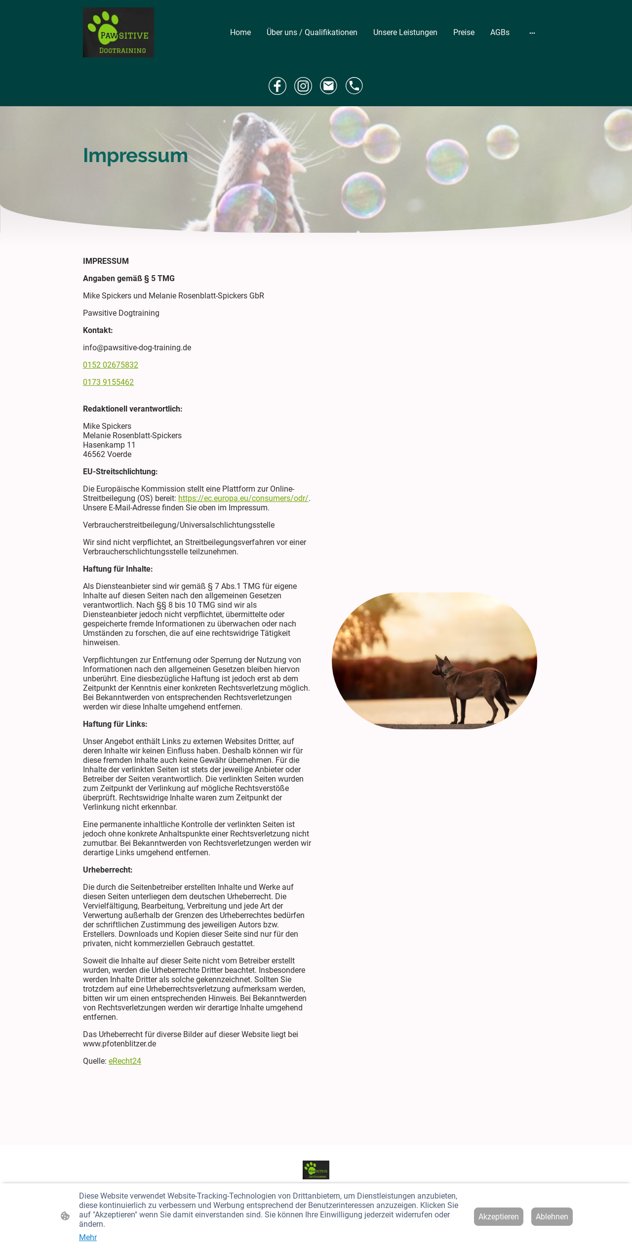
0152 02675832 (110, 365)
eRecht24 (125, 1061)
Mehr (88, 1237)
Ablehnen (552, 1216)
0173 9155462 (108, 382)
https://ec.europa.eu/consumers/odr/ (243, 498)
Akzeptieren (498, 1216)
